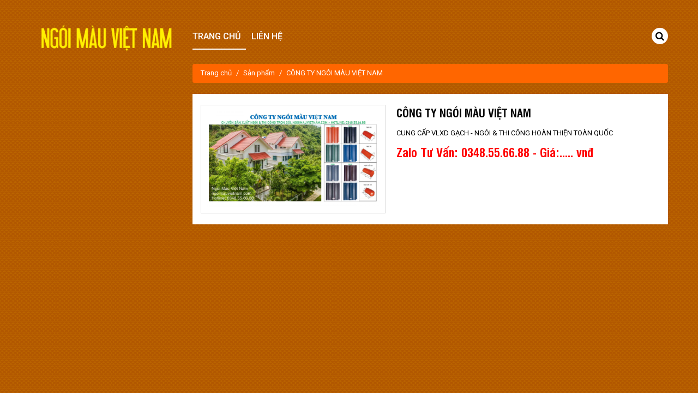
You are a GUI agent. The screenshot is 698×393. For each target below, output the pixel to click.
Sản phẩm (259, 73)
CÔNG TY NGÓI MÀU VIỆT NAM (334, 73)
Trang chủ (216, 73)
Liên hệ (266, 36)
